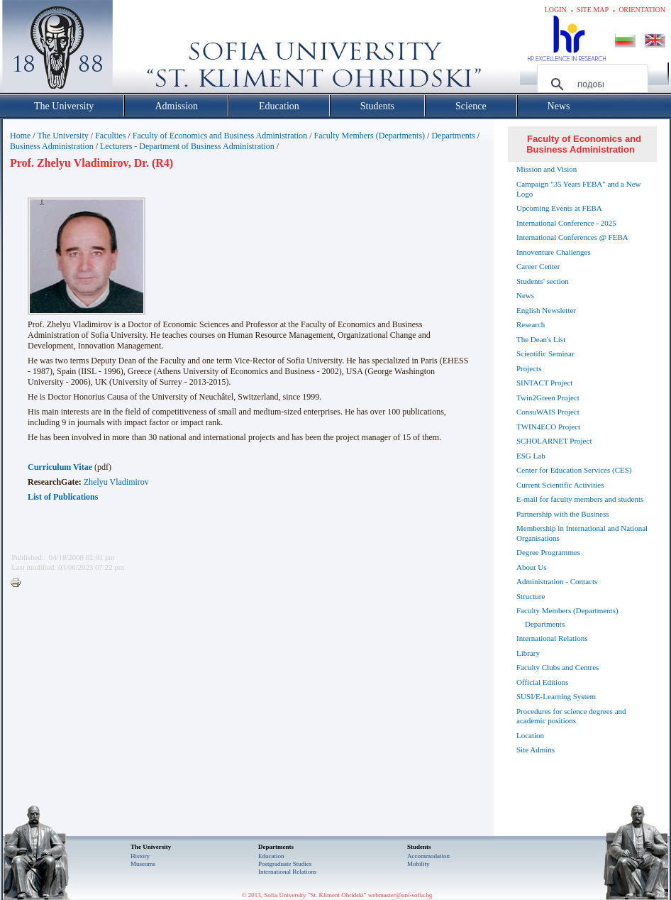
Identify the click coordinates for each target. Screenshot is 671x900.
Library (528, 653)
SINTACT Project (544, 382)
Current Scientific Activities (560, 485)
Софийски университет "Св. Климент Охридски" (137, 49)
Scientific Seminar (545, 353)
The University (62, 136)
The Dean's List (540, 339)
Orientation (642, 9)
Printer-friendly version (19, 583)
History (140, 856)
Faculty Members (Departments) (369, 136)
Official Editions (542, 682)
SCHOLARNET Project (554, 441)
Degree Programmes (548, 552)
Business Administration (52, 146)
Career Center (538, 266)
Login (556, 9)
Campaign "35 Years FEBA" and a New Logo (578, 189)
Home (20, 136)
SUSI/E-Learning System (556, 696)
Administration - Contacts (556, 581)
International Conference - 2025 (566, 223)
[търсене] (590, 84)
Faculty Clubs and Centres (557, 667)
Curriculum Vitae (60, 467)
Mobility (418, 863)
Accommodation (428, 856)
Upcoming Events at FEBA (559, 208)
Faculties (110, 136)
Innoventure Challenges (553, 252)
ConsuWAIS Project (548, 411)
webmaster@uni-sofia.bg (400, 895)
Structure (530, 596)
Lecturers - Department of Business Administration (187, 146)
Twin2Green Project (548, 397)
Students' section (542, 281)
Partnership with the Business (562, 514)
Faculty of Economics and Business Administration (220, 136)
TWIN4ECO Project (548, 426)
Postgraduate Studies (284, 863)
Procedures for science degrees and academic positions (571, 716)
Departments (453, 136)
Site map (593, 9)
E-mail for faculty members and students (579, 499)
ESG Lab (530, 455)
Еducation (271, 856)
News (525, 295)
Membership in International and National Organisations (582, 533)
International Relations (552, 638)
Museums (143, 863)
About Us (531, 567)
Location (530, 735)
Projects (528, 368)
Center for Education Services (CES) (574, 470)
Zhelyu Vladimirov (116, 482)
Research (530, 324)
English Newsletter (546, 310)
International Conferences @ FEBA (572, 237)
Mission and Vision (546, 169)
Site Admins (535, 749)
